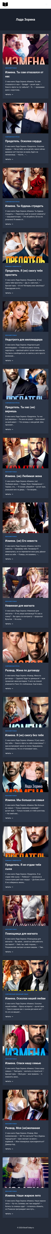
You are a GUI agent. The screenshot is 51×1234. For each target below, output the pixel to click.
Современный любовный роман (16, 994)
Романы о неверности (13, 266)
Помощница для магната (21, 933)
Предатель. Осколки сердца (23, 141)
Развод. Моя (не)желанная (22, 1128)
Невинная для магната (19, 605)
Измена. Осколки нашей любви (25, 998)
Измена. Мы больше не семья (24, 800)
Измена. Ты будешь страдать (24, 206)
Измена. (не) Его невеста (21, 540)
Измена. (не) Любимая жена (23, 476)
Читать (9, 94)
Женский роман (11, 68)
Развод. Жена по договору (22, 670)
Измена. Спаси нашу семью (23, 1063)
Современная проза (12, 137)
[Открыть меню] (46, 4)
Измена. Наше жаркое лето (23, 1195)
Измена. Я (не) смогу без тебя (24, 735)
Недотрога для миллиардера (23, 339)
